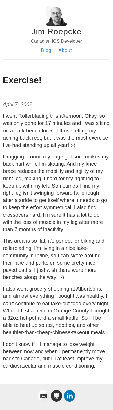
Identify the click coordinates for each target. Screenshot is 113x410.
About (65, 50)
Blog (46, 50)
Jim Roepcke (57, 31)
